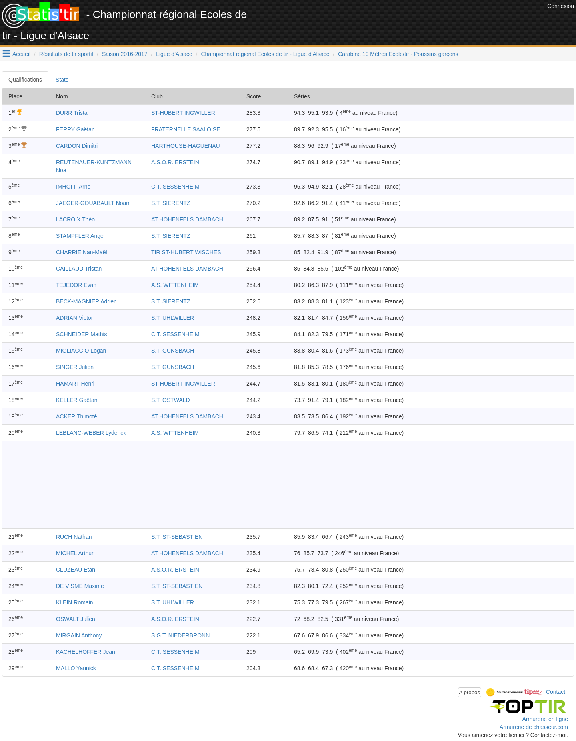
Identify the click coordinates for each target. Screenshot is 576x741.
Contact (555, 692)
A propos (469, 692)
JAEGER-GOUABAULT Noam (93, 203)
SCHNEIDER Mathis (81, 334)
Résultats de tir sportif (66, 54)
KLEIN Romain (74, 602)
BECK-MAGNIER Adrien (86, 301)
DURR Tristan (73, 113)
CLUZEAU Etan (75, 569)
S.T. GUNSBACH (172, 350)
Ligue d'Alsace (174, 54)
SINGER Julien (75, 367)
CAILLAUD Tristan (79, 268)
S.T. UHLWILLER (172, 318)
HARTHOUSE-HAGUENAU (185, 146)
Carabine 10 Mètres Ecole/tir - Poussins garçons (398, 54)
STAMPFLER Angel (80, 236)
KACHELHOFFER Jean (85, 652)
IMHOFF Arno (73, 186)
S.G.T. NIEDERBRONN (180, 635)
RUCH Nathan (74, 537)
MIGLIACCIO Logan (81, 350)
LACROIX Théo (75, 219)
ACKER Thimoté (76, 416)
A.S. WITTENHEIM (175, 285)
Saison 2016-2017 (125, 54)
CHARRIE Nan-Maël (81, 252)
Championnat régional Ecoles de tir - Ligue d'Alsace (265, 54)
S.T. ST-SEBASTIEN (176, 537)
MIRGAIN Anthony (79, 635)
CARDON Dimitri (77, 146)
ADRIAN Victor (74, 318)
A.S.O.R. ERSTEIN (175, 162)
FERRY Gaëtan (75, 129)
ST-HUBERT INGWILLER (183, 113)
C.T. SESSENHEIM (175, 186)
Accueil (21, 54)
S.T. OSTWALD (170, 400)
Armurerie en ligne (545, 719)
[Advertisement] (399, 20)
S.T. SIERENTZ (170, 203)
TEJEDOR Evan (76, 285)
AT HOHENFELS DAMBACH (187, 219)
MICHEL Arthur (75, 553)
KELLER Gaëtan (77, 400)
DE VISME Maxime (80, 586)
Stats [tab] (62, 79)
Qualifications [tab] (25, 79)
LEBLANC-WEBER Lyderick (91, 433)
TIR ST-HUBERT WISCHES (186, 252)
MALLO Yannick (76, 668)
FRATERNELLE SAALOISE (185, 129)
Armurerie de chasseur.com (534, 727)
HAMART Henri (75, 383)
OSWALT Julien (75, 619)
